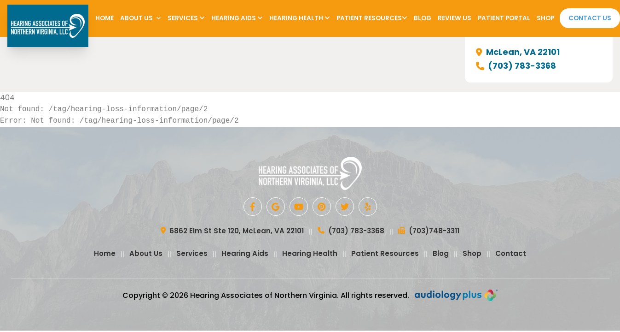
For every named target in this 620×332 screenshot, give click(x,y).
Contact (510, 253)
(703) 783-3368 (516, 66)
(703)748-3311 (428, 231)
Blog (422, 18)
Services (186, 18)
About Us (140, 18)
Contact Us (589, 18)
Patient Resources (371, 18)
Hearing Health (299, 18)
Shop (545, 18)
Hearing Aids (237, 18)
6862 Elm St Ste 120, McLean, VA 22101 (232, 231)
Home (104, 18)
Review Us (454, 18)
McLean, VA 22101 (518, 52)
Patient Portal (504, 18)
